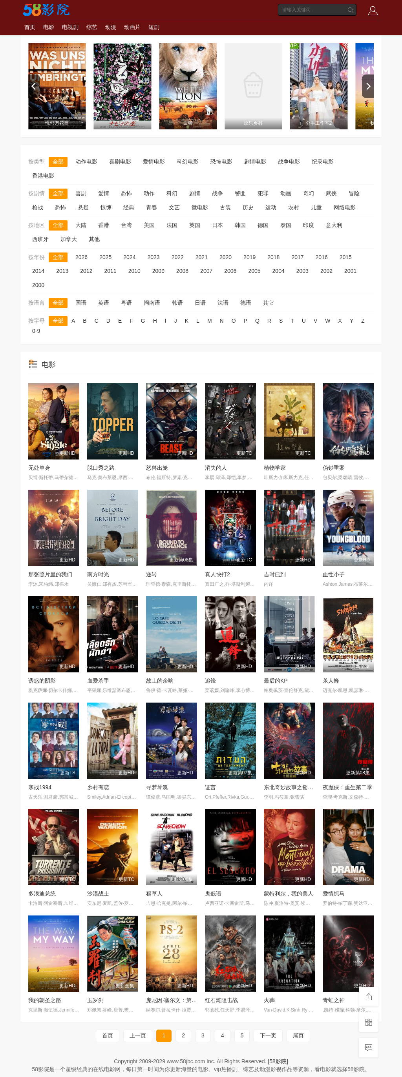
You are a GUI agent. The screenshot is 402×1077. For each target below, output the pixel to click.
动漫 (110, 27)
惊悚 (105, 207)
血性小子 (334, 574)
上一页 (138, 1035)
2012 (86, 271)
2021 (202, 257)
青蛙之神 (334, 1000)
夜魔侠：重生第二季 (347, 787)
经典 (128, 207)
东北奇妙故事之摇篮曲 (291, 787)
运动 (270, 207)
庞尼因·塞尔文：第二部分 (177, 1000)
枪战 (37, 207)
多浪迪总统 (42, 893)
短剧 (153, 27)
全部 (58, 161)
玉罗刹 (95, 1000)
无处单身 (39, 468)
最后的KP (276, 680)
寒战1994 (39, 787)
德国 (263, 225)
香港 (103, 225)
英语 (103, 303)
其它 (268, 303)
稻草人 (154, 893)
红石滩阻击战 (221, 1000)
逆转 (151, 574)
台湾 (126, 225)
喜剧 (80, 193)
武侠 (331, 193)
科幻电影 (188, 161)
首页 (29, 27)
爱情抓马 (334, 893)
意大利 (334, 225)
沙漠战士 (98, 893)
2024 (129, 257)
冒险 (354, 193)
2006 (230, 271)
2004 (278, 271)
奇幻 (308, 193)
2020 (225, 257)
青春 (151, 207)
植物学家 (275, 468)
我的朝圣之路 (44, 1000)
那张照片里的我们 (50, 574)
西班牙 (40, 239)
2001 (350, 271)
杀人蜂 (331, 680)
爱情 (103, 193)
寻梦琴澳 (157, 787)
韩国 (240, 225)
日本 (217, 225)
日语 (200, 303)
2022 (178, 257)
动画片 (132, 27)
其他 (94, 239)
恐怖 (126, 193)
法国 (171, 225)
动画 (285, 193)
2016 (322, 257)
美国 (149, 225)
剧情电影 (255, 161)
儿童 (316, 207)
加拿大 (68, 239)
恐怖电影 (221, 161)
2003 (302, 271)
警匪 (240, 193)
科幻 (171, 193)
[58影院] (278, 1061)
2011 (110, 271)
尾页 (298, 1035)
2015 (346, 257)
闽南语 (152, 303)
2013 (62, 271)
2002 (326, 271)
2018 (273, 257)
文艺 (174, 207)
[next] (368, 86)
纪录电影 (323, 161)
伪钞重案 (334, 468)
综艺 (91, 27)
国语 (80, 303)
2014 (38, 271)
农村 (293, 207)
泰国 (285, 225)
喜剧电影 (120, 161)
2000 (38, 285)
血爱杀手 (98, 680)
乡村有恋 (98, 787)
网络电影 (345, 207)
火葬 (269, 1000)
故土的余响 (160, 680)
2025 (105, 257)
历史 (248, 207)
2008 (182, 271)
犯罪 (263, 193)
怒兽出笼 (157, 468)
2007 (206, 271)
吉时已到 (275, 574)
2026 (81, 257)
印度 (308, 225)
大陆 (80, 225)
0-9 (36, 331)
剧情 (194, 193)
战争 (217, 193)
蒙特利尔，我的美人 (288, 893)
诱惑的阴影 (42, 680)
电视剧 (70, 27)
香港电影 (43, 176)
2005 (254, 271)
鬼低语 (213, 893)
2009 (158, 271)
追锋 (210, 680)
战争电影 (289, 161)
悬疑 (83, 207)
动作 (149, 193)
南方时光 (98, 574)
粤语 (126, 303)
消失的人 (216, 468)
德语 (245, 303)
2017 (297, 257)
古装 (225, 207)
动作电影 (86, 161)
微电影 (200, 207)
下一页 (268, 1035)
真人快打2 (217, 574)
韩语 (177, 303)
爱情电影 (154, 161)
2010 (134, 271)
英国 (194, 225)
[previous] (34, 86)
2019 (249, 257)
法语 (222, 303)
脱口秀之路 (101, 468)
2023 (153, 257)
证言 (210, 787)
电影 (48, 27)
